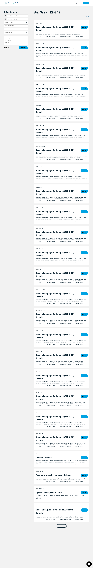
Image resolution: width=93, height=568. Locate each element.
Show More (38, 36)
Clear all (87, 16)
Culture (49, 3)
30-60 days (8, 43)
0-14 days (8, 38)
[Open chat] (89, 564)
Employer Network (44, 3)
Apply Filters (23, 47)
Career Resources (55, 3)
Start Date (6, 35)
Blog (60, 3)
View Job (84, 27)
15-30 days (8, 40)
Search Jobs (85, 3)
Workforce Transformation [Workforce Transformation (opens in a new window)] (67, 3)
